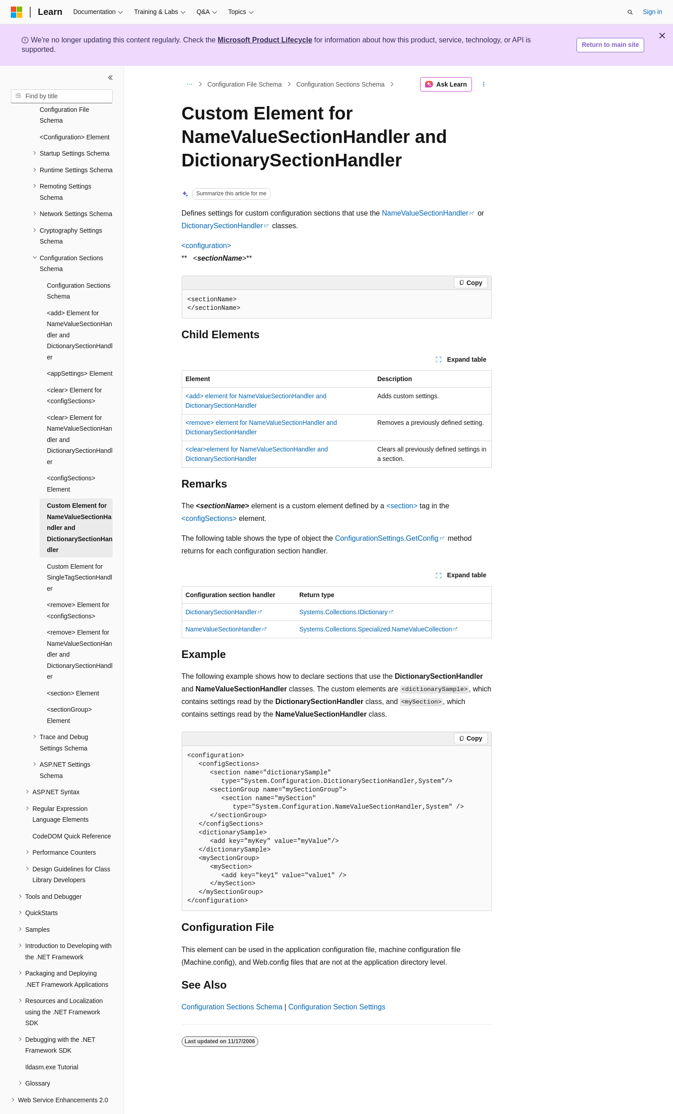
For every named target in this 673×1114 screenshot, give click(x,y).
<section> (401, 506)
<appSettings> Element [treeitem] (80, 348)
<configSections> (209, 518)
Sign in (652, 11)
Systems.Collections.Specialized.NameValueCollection (375, 629)
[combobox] (62, 96)
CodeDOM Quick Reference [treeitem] (71, 811)
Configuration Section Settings (336, 1007)
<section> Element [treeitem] (73, 668)
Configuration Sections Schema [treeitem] (78, 266)
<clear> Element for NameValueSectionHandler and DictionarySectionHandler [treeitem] (80, 415)
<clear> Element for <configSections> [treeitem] (74, 371)
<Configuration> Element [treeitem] (75, 112)
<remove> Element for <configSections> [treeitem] (78, 585)
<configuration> (206, 245)
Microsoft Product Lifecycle (265, 40)
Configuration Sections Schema (340, 84)
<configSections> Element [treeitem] (71, 459)
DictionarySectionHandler (222, 226)
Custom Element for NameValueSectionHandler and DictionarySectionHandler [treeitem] (79, 503)
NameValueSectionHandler (425, 213)
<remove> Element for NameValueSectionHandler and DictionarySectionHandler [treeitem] (80, 629)
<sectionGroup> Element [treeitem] (69, 690)
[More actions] (483, 84)
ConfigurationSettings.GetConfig (386, 538)
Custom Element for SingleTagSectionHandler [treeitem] (79, 552)
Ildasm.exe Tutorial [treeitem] (51, 1042)
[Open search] (630, 12)
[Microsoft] (17, 12)
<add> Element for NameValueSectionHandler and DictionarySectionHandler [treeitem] (80, 310)
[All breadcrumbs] (189, 84)
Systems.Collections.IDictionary (343, 612)
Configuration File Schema (244, 84)
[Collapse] (110, 77)
